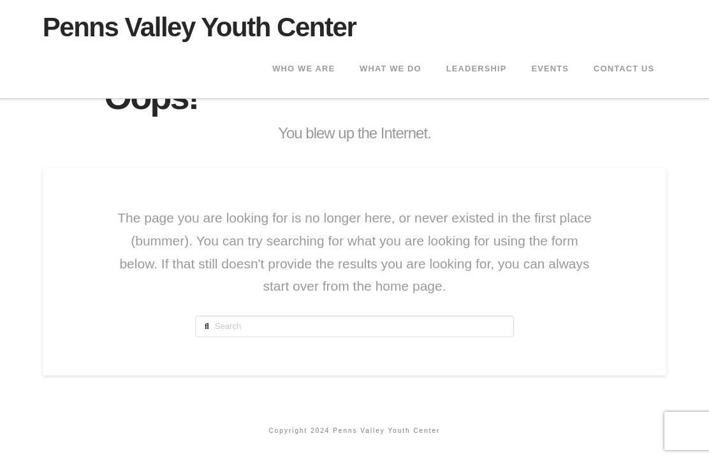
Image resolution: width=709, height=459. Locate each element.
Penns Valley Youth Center (199, 27)
